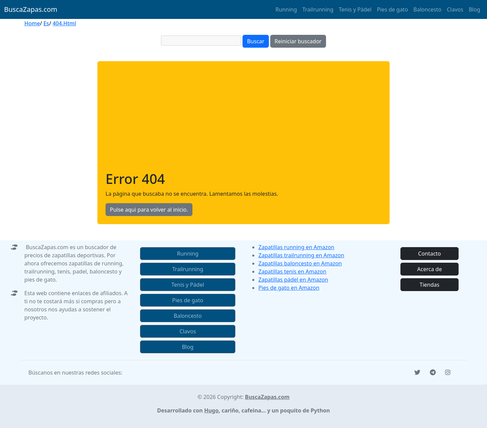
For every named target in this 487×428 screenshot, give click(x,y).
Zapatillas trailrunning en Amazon (301, 255)
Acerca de (429, 269)
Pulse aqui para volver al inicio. (149, 209)
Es (46, 23)
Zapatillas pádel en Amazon (293, 279)
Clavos (455, 9)
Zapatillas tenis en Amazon (292, 271)
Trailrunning (317, 9)
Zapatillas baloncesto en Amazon (300, 263)
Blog (474, 9)
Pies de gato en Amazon (288, 287)
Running (286, 9)
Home (32, 23)
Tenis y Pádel (355, 9)
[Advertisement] (243, 120)
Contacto (429, 253)
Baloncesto (427, 9)
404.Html (64, 23)
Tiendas (429, 284)
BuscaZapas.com (30, 9)
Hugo (211, 410)
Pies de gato (392, 9)
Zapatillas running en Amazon (296, 247)
